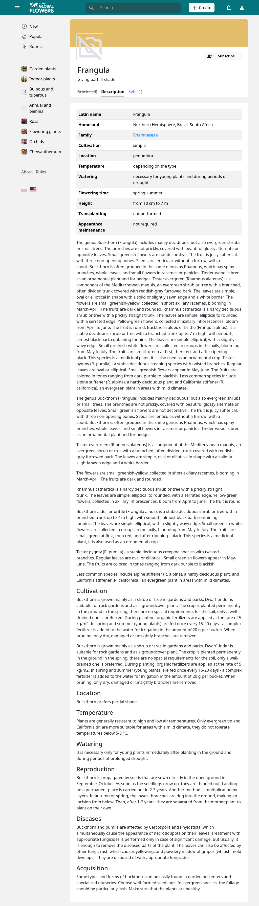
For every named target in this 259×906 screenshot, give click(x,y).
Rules (41, 172)
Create (201, 8)
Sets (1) (135, 91)
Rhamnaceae (145, 135)
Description (112, 91)
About (27, 172)
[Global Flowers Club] (43, 8)
